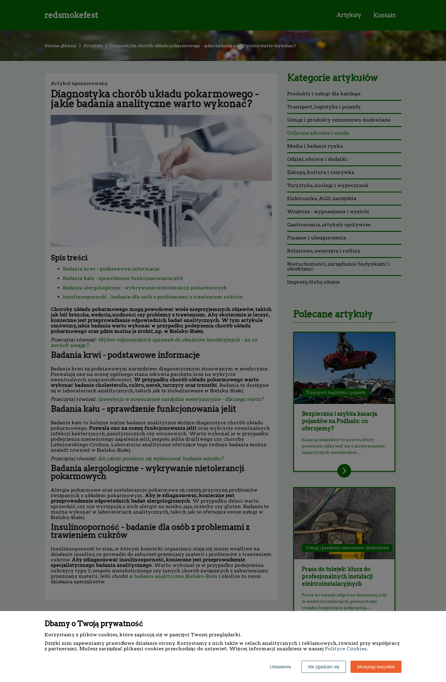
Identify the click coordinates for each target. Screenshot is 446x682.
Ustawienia (280, 666)
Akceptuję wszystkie (376, 666)
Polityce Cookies (346, 649)
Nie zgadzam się (324, 666)
